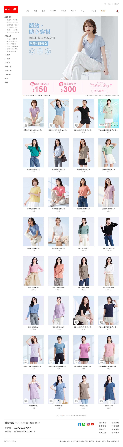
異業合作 (102, 433)
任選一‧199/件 (11, 30)
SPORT (53, 11)
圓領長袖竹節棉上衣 (83, 248)
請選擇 (46, 95)
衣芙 (26, 95)
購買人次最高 (93, 95)
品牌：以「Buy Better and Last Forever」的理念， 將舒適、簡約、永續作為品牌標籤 (89, 441)
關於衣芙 (102, 423)
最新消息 (102, 426)
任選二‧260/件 (11, 20)
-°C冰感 (93, 11)
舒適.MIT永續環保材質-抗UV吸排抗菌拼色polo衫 (37, 130)
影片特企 (115, 433)
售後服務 (115, 429)
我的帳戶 (116, 4)
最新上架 (101, 95)
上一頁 (58, 415)
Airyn (83, 11)
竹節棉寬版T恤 (33, 406)
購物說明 (115, 423)
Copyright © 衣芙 (10, 441)
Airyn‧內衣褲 (11, 39)
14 (74, 415)
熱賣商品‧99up (11, 27)
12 (71, 415)
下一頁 (84, 415)
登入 (109, 4)
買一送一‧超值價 (12, 32)
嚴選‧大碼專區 (11, 49)
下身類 (63, 11)
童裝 (43, 11)
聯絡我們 (102, 429)
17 (79, 415)
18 (80, 415)
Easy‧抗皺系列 (11, 46)
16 (77, 415)
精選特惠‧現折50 (12, 25)
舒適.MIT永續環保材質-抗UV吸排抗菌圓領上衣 (87, 327)
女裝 (27, 11)
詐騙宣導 (115, 426)
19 (82, 415)
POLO (73, 11)
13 (73, 415)
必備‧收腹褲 (10, 51)
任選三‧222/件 (11, 22)
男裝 (35, 11)
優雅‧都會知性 (11, 41)
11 (70, 415)
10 (68, 415)
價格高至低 (108, 95)
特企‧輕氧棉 (10, 44)
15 (76, 415)
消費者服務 (9, 423)
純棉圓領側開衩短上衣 (33, 169)
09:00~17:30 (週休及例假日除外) (27, 423)
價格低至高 (115, 95)
